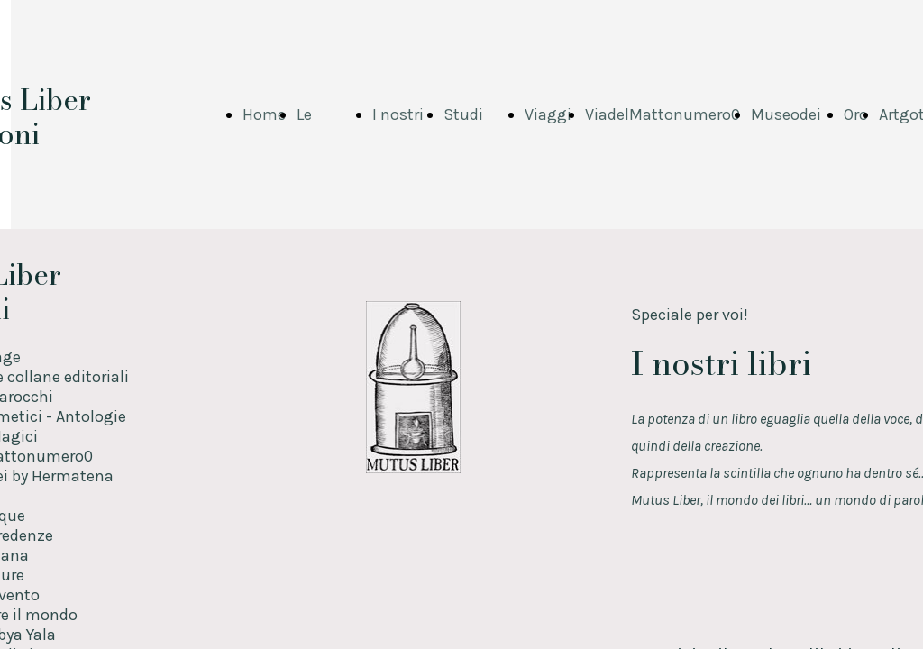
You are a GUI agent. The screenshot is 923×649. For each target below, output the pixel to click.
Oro (856, 114)
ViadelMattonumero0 (662, 114)
